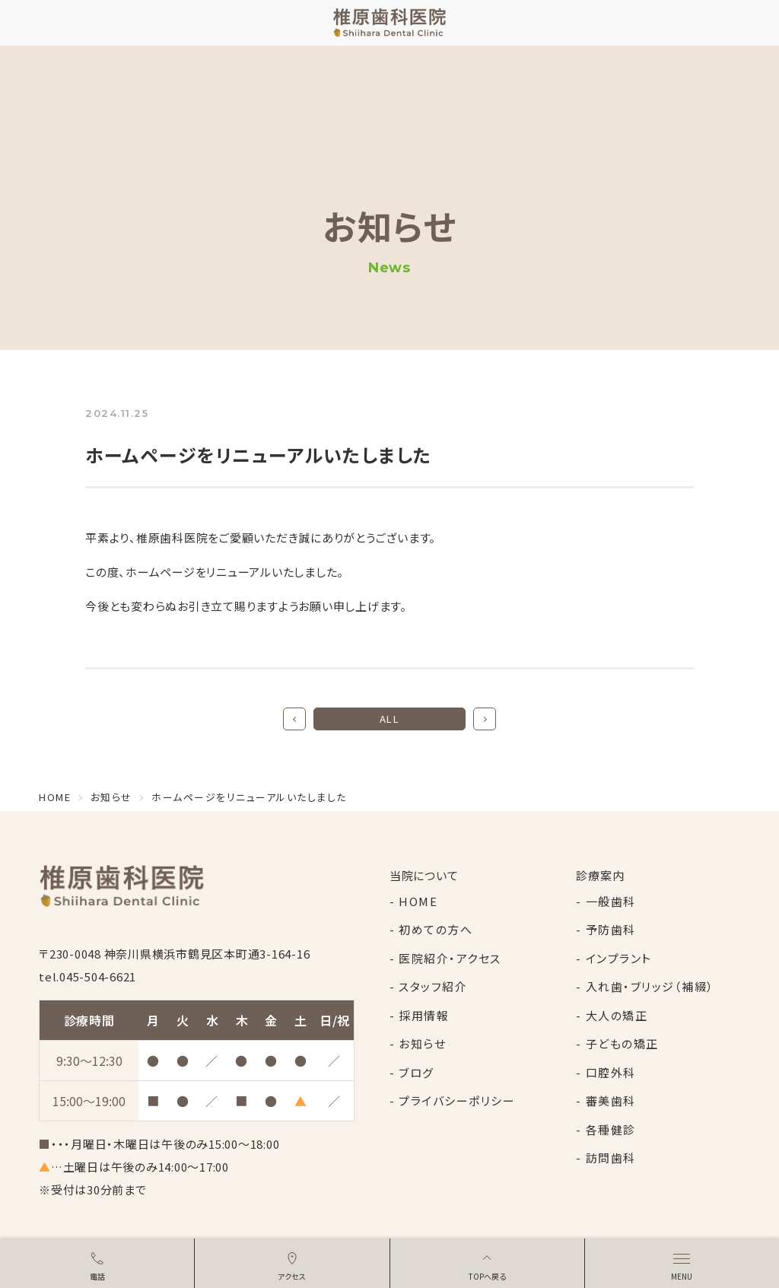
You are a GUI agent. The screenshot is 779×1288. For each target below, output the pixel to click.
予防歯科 (611, 929)
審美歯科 (611, 1100)
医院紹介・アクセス (450, 958)
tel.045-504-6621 (87, 976)
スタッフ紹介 (433, 986)
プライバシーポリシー (457, 1100)
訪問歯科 (611, 1158)
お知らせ (422, 1043)
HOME (418, 901)
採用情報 (424, 1015)
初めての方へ (435, 929)
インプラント (619, 958)
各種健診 (611, 1129)
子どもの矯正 (622, 1043)
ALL (390, 718)
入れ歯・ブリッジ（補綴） (650, 986)
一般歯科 (611, 901)
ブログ (416, 1072)
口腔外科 (611, 1072)
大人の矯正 (617, 1015)
